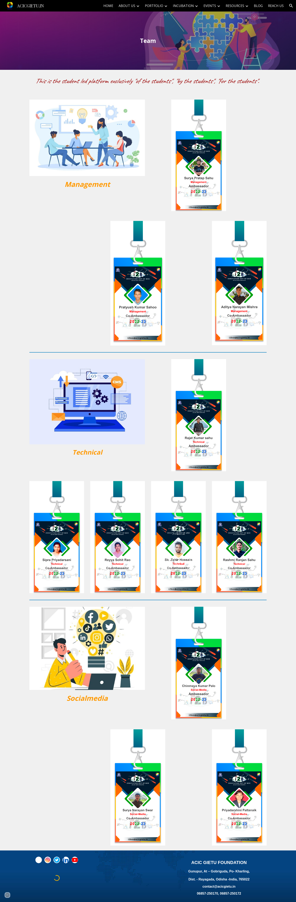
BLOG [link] (258, 5)
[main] (148, 41)
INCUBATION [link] (183, 5)
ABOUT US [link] (127, 5)
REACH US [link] (276, 5)
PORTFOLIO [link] (154, 5)
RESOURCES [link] (235, 5)
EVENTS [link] (210, 5)
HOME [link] (108, 5)
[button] (291, 6)
